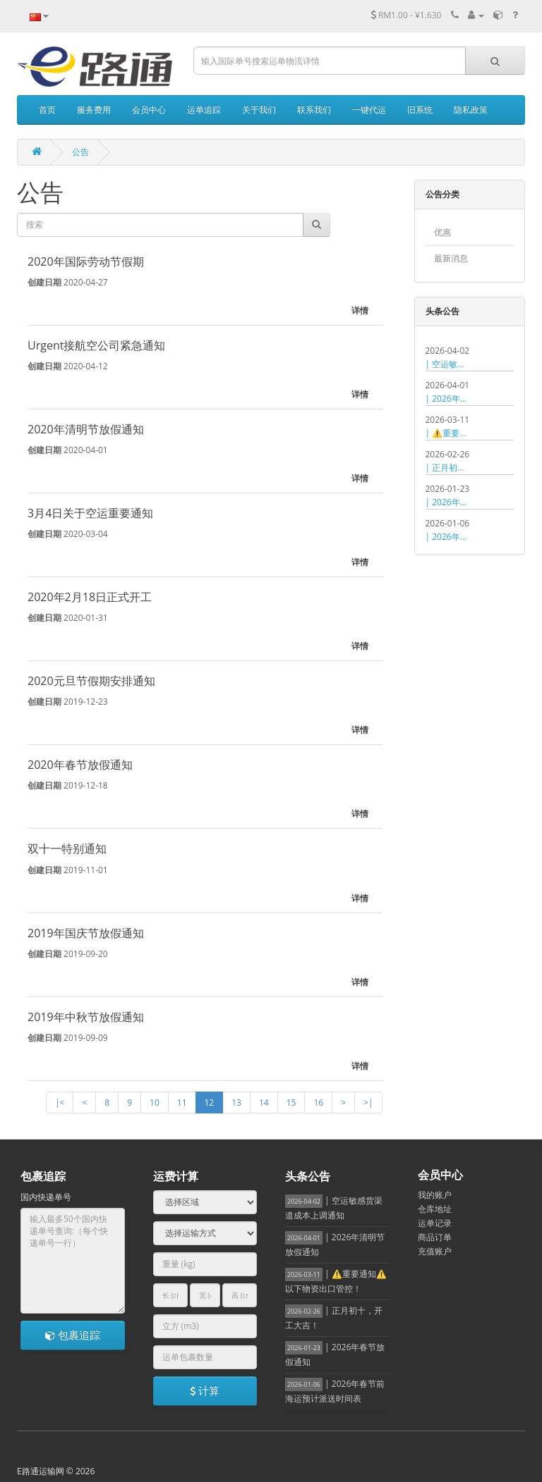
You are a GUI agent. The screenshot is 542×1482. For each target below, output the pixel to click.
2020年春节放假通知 (80, 764)
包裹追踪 (72, 1335)
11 (182, 1103)
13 (236, 1103)
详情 (359, 310)
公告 (80, 152)
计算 (204, 1390)
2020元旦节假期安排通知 (91, 680)
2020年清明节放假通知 (86, 429)
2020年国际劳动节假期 (86, 261)
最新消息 (451, 258)
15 (291, 1103)
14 (264, 1103)
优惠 (442, 232)
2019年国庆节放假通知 (86, 933)
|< (59, 1103)
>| (368, 1103)
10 (154, 1103)
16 (318, 1103)
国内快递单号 (45, 1197)
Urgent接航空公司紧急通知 (96, 345)
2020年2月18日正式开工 (90, 597)
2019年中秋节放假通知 (86, 1017)
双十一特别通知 (67, 848)
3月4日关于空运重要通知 (90, 513)
